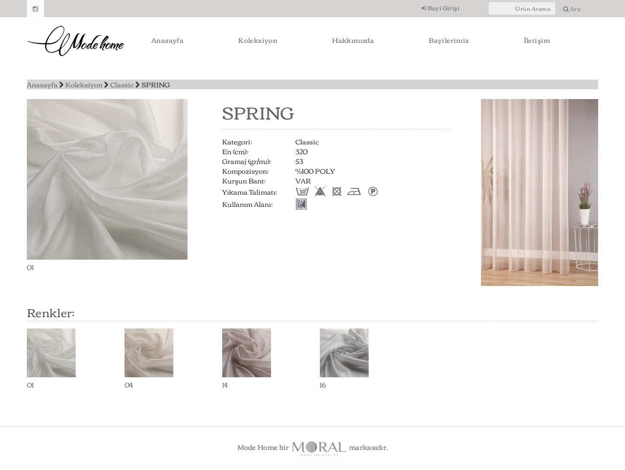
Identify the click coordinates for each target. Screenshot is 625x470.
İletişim (537, 40)
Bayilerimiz (449, 40)
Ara (572, 8)
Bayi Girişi (440, 7)
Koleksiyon (257, 40)
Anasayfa (167, 40)
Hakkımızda (353, 40)
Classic (122, 84)
